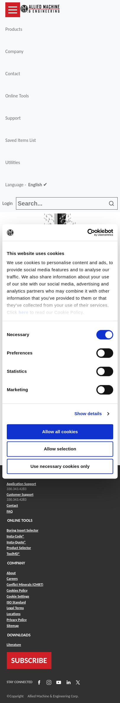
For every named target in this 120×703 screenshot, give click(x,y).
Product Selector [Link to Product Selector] (19, 548)
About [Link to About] (11, 573)
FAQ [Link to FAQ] (10, 511)
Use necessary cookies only (60, 466)
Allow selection (60, 449)
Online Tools (17, 96)
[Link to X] (77, 682)
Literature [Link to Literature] (14, 645)
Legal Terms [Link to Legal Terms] (15, 608)
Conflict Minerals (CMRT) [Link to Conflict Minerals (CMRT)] (25, 584)
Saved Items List (20, 140)
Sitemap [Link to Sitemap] (13, 626)
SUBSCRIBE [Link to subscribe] (29, 660)
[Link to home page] (40, 9)
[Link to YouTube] (57, 682)
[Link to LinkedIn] (67, 682)
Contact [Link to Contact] (12, 505)
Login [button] (8, 203)
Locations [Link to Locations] (14, 614)
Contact (12, 73)
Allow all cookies (60, 431)
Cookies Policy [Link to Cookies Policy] (17, 590)
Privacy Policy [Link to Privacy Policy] (17, 620)
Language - (26, 185)
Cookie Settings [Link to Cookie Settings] (18, 596)
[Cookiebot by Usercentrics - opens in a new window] (87, 232)
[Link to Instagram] (48, 682)
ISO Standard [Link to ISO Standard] (16, 602)
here (24, 312)
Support (13, 118)
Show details (88, 413)
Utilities (12, 162)
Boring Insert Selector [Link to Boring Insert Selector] (22, 530)
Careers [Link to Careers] (12, 579)
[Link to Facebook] (38, 682)
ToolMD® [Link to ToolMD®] (13, 554)
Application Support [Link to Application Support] (21, 484)
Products (13, 29)
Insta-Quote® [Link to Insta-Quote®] (16, 542)
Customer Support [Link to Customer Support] (20, 494)
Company (14, 51)
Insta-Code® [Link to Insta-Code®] (15, 536)
